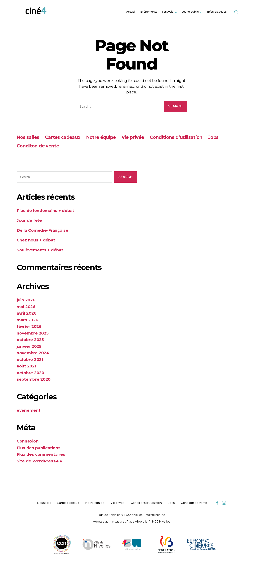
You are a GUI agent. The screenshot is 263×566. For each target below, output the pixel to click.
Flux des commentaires (42, 454)
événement (29, 410)
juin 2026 (26, 300)
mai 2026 (26, 306)
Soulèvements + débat (40, 250)
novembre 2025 (33, 333)
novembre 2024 (33, 352)
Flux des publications (39, 447)
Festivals (167, 11)
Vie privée (136, 137)
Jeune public (190, 11)
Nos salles (28, 137)
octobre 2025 (30, 339)
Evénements (148, 11)
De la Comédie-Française (43, 230)
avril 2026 (27, 313)
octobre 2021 (30, 359)
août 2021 (26, 366)
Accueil (131, 11)
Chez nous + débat (36, 240)
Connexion (28, 441)
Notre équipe (103, 137)
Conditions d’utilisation (181, 137)
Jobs (219, 137)
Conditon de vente (38, 146)
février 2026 (29, 326)
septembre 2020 (34, 379)
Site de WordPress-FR (40, 461)
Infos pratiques (217, 11)
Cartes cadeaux (64, 137)
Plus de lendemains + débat (46, 210)
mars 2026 (28, 319)
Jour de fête (29, 220)
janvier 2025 (29, 346)
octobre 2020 (31, 372)
